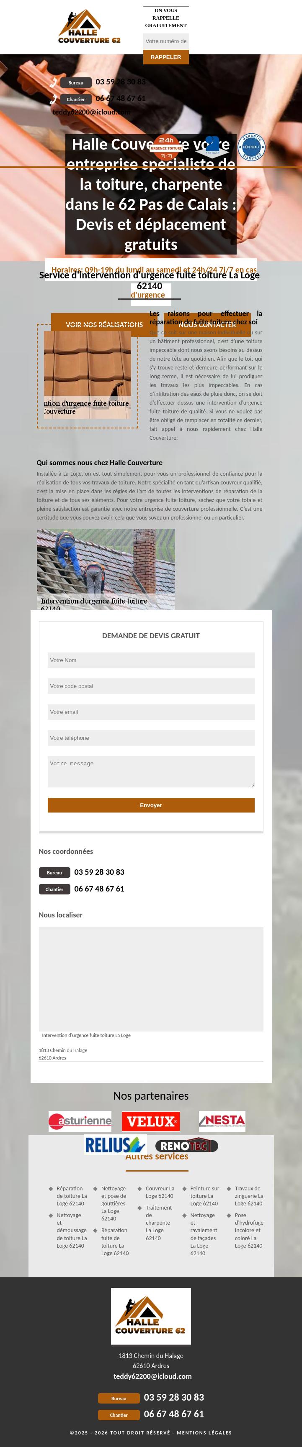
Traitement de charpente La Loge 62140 (159, 1223)
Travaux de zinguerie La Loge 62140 (249, 1196)
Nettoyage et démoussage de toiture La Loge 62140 (72, 1230)
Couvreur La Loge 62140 (160, 1192)
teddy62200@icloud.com (92, 112)
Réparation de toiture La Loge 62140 (72, 1196)
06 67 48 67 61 (103, 98)
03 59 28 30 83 (103, 81)
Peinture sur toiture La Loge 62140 (205, 1196)
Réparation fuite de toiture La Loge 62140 (115, 1242)
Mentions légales (204, 1433)
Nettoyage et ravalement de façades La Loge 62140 (204, 1234)
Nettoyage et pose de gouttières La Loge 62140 (113, 1204)
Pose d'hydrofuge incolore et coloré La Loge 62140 (249, 1230)
